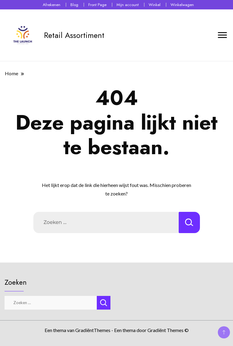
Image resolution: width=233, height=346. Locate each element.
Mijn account (127, 5)
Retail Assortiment (74, 35)
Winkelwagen (182, 5)
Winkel (154, 5)
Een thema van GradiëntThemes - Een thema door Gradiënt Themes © (117, 330)
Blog (74, 5)
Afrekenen (51, 5)
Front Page (97, 5)
